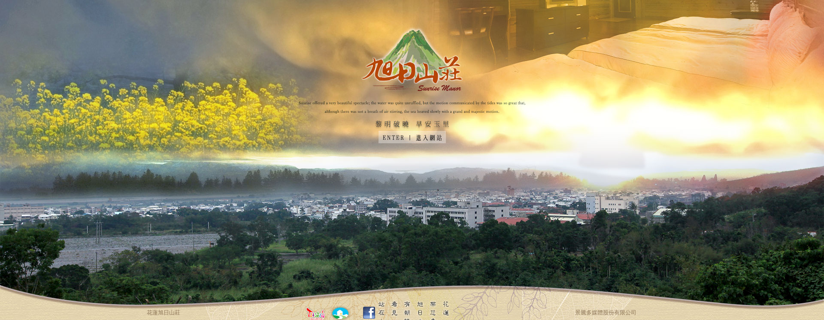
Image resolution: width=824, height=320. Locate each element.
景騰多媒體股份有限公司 (605, 312)
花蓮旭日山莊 (163, 312)
